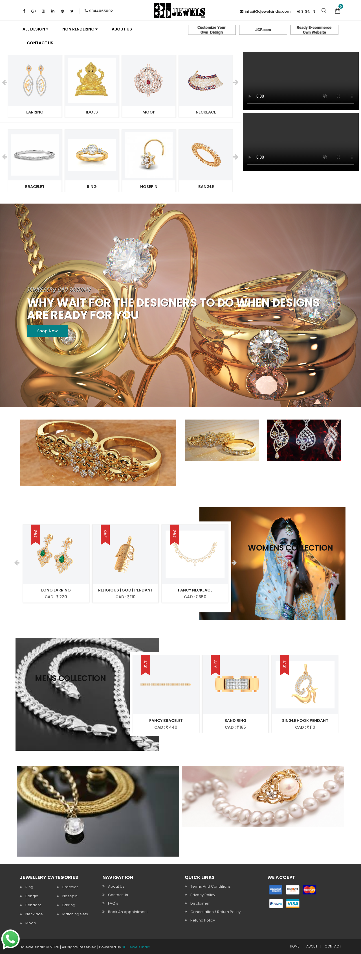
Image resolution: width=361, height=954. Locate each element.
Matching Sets (75, 914)
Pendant (33, 905)
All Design (35, 29)
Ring (29, 887)
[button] (337, 10)
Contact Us (40, 43)
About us (122, 29)
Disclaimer (200, 903)
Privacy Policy (202, 894)
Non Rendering (80, 29)
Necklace (34, 914)
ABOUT (312, 946)
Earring (68, 905)
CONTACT (333, 946)
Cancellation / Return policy (215, 911)
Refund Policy (202, 920)
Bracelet (70, 887)
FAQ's (113, 903)
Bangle (31, 896)
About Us (116, 886)
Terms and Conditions (210, 886)
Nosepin (70, 896)
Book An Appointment (128, 911)
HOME (294, 946)
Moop (30, 923)
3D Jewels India (136, 947)
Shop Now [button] (47, 331)
